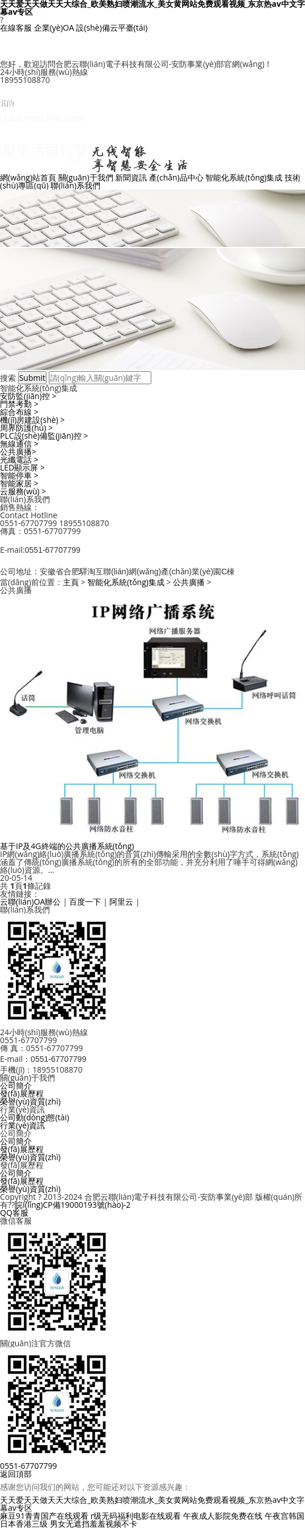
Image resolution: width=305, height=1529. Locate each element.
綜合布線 (19, 411)
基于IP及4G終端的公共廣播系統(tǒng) (67, 846)
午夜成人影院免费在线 (222, 1515)
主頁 (71, 582)
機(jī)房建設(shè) (32, 419)
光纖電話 (19, 459)
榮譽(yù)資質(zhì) (30, 1101)
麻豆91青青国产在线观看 (44, 1515)
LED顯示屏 (22, 467)
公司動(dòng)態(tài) (34, 1117)
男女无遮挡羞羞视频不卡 (93, 1523)
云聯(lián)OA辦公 (30, 901)
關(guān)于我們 (85, 177)
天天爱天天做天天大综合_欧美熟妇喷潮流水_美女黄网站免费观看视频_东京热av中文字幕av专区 (152, 1503)
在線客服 (16, 27)
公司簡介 (16, 1085)
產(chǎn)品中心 (176, 177)
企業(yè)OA (54, 27)
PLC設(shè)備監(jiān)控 (44, 435)
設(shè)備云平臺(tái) (111, 27)
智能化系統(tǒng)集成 (243, 177)
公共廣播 (18, 451)
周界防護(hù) (26, 427)
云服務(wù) (23, 491)
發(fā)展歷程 (22, 1093)
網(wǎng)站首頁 (28, 177)
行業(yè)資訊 (22, 1125)
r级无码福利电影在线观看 (136, 1515)
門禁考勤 (19, 403)
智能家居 (19, 483)
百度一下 (85, 901)
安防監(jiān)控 (28, 395)
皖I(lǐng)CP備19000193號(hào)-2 (72, 1204)
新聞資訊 (131, 177)
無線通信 (19, 443)
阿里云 (121, 901)
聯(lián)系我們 (75, 185)
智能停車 (19, 475)
